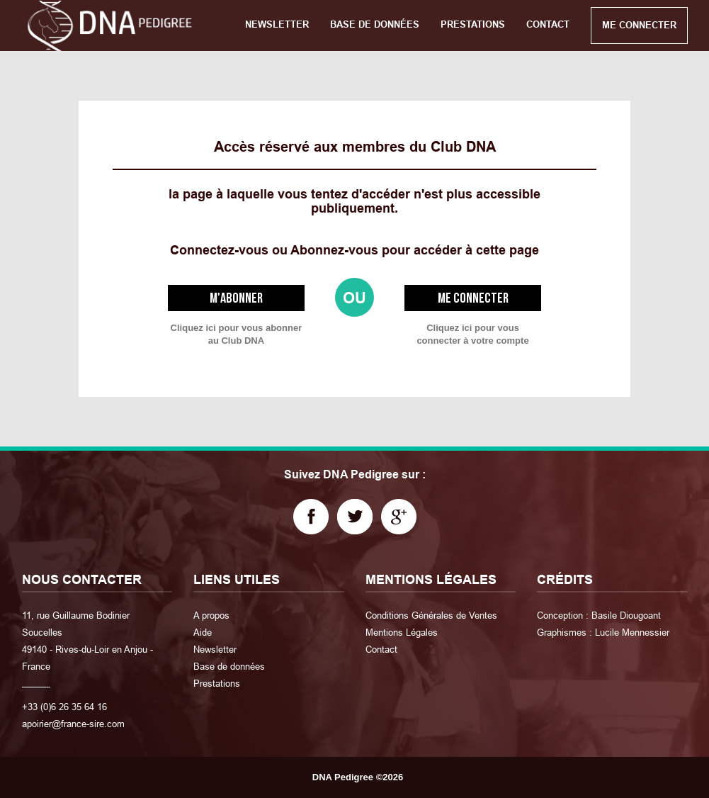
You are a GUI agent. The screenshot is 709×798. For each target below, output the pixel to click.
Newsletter (215, 649)
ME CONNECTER (639, 25)
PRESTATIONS (473, 24)
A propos (211, 615)
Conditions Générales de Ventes (431, 615)
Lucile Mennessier (632, 632)
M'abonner (236, 298)
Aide (202, 632)
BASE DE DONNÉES (374, 24)
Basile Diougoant (626, 615)
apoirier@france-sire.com (73, 723)
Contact (381, 649)
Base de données (229, 666)
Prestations (216, 683)
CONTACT (547, 24)
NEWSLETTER (277, 24)
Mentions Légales (401, 632)
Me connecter (473, 298)
